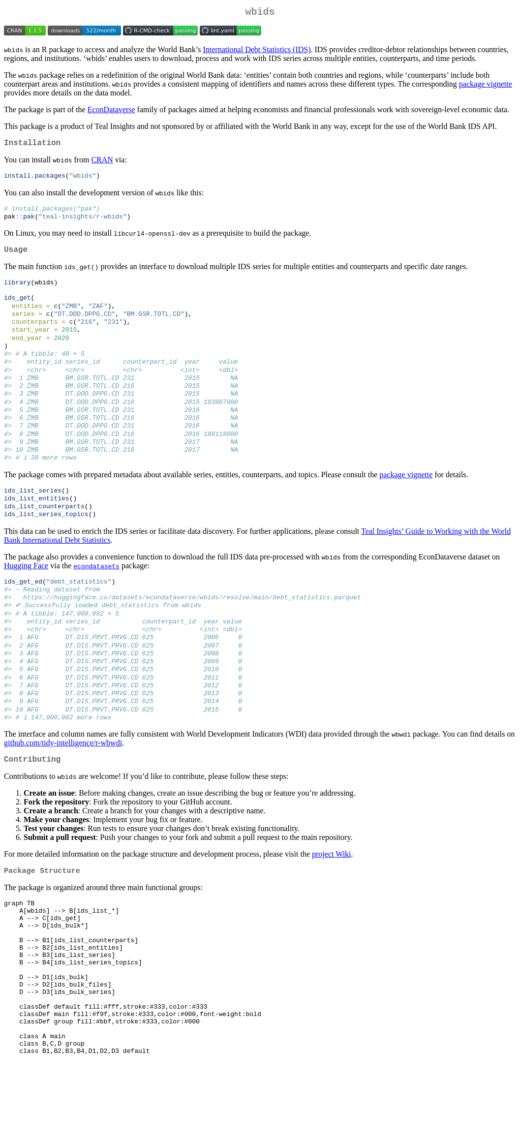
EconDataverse (111, 111)
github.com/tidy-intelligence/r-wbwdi (63, 790)
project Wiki (331, 903)
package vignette (485, 86)
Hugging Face (26, 597)
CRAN (102, 163)
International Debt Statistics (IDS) (256, 51)
